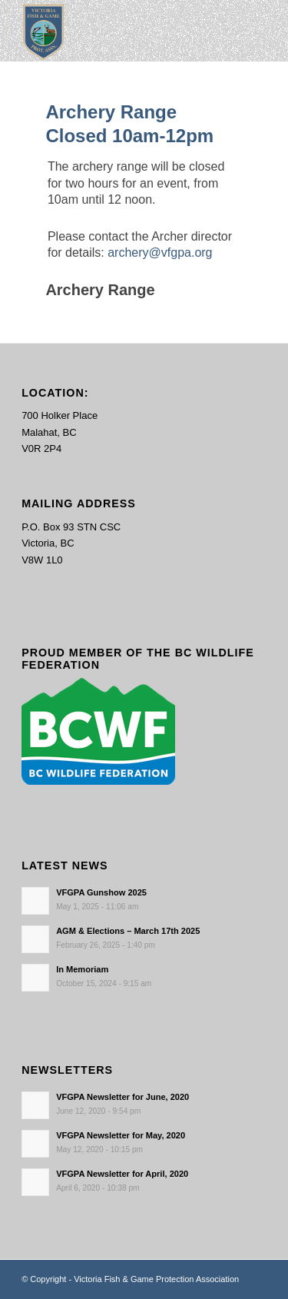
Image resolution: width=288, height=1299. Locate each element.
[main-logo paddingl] (119, 30)
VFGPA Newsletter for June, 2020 (122, 1096)
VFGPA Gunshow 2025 (101, 892)
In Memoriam (82, 969)
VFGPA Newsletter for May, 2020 (120, 1135)
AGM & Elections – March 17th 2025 (128, 930)
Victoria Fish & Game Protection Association (156, 1279)
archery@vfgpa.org (160, 252)
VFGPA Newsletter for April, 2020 (122, 1173)
